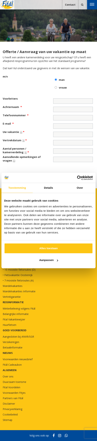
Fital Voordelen (11, 387)
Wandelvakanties (12, 286)
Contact (70, 4)
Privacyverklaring (12, 409)
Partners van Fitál (13, 398)
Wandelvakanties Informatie (19, 291)
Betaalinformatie (12, 347)
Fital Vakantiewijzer (14, 319)
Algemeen (9, 370)
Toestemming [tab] (17, 187)
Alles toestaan (48, 248)
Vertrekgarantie (12, 296)
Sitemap (7, 420)
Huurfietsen (9, 325)
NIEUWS (8, 353)
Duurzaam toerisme (14, 382)
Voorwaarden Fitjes (14, 392)
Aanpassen (48, 260)
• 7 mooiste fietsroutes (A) (18, 280)
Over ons (8, 376)
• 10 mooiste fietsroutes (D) (19, 269)
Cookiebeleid (10, 414)
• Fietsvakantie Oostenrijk (18, 275)
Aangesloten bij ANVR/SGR (18, 336)
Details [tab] (48, 187)
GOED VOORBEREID (14, 330)
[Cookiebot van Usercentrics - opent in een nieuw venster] (77, 177)
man (62, 79)
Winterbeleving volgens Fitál (19, 308)
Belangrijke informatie (16, 314)
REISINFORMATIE (13, 302)
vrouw (63, 87)
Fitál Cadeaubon (12, 364)
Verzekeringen (11, 342)
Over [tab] (80, 187)
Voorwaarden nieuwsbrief (18, 359)
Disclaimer (9, 403)
